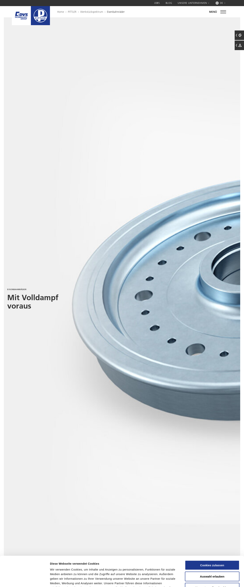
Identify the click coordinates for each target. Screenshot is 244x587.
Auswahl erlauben (212, 548)
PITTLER (72, 12)
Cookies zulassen (212, 536)
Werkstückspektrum (91, 12)
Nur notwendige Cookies (212, 559)
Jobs (157, 2)
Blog (169, 2)
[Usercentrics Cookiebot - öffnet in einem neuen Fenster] (24, 579)
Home (60, 12)
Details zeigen (202, 579)
